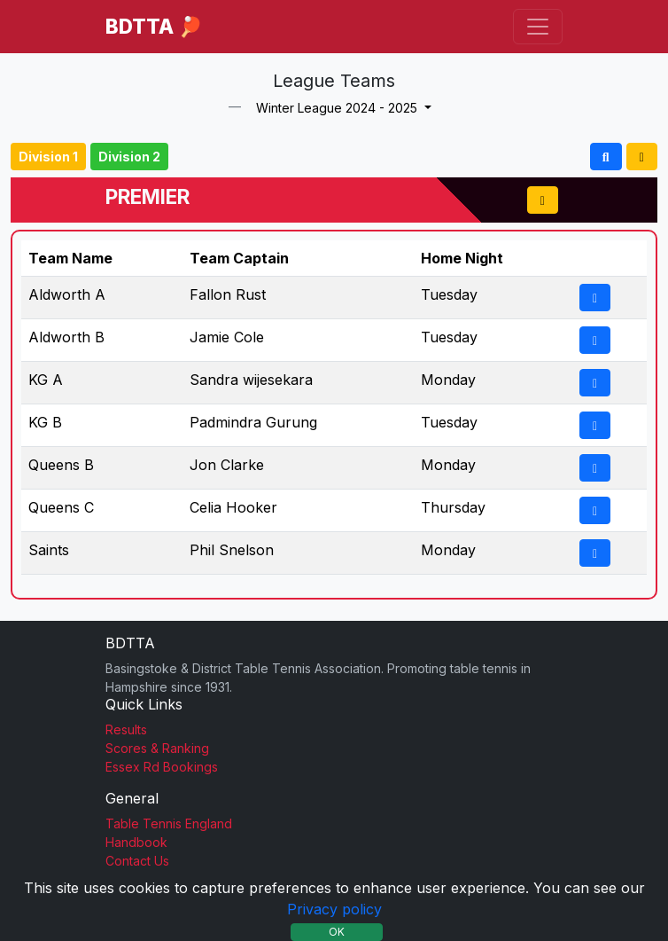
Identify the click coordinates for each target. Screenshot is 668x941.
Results (126, 729)
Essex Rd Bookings (161, 766)
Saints (48, 550)
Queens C (61, 507)
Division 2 (129, 156)
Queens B (61, 465)
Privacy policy (334, 909)
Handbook (136, 842)
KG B (45, 422)
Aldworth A (66, 294)
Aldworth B (66, 337)
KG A (45, 379)
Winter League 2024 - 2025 (338, 107)
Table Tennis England (168, 823)
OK (337, 931)
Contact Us (137, 860)
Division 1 (48, 156)
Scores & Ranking (157, 748)
